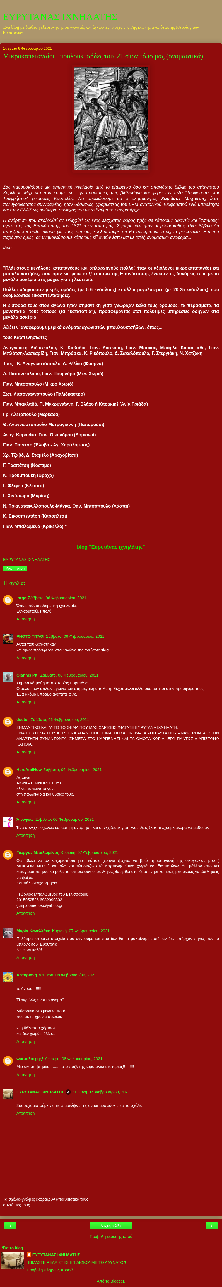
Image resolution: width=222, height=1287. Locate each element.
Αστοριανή (26, 975)
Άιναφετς (25, 819)
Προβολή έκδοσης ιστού (111, 1236)
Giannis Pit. (27, 675)
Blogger (117, 1281)
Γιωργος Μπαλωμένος (37, 852)
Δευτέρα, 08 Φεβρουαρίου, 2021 (67, 975)
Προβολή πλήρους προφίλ (50, 1270)
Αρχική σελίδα (111, 1226)
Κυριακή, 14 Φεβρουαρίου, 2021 (101, 1092)
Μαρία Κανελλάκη (33, 931)
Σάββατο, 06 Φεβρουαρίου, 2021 (57, 598)
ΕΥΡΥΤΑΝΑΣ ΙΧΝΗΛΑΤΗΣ (60, 16)
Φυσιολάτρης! (29, 1059)
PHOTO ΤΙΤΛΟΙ (30, 636)
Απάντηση (25, 619)
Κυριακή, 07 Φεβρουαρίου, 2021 (89, 852)
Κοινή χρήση (15, 568)
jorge (21, 598)
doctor (22, 719)
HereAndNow (29, 769)
